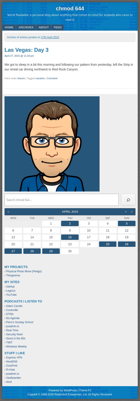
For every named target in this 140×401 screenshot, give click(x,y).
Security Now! (14, 334)
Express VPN (14, 357)
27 (13, 251)
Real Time (12, 330)
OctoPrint (11, 365)
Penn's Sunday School (19, 322)
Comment (52, 78)
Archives (25, 27)
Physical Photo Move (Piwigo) (24, 271)
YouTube (11, 294)
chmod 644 (70, 8)
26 (127, 244)
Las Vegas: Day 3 (26, 50)
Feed (58, 27)
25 (107, 244)
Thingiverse (13, 275)
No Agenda (12, 318)
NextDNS (11, 361)
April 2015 (70, 211)
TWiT (9, 342)
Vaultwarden (13, 377)
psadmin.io (12, 326)
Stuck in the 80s (15, 338)
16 (70, 237)
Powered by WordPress (63, 390)
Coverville (12, 310)
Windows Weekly (16, 346)
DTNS (9, 314)
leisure (21, 78)
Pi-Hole (10, 369)
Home (9, 27)
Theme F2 (85, 390)
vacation (40, 78)
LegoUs (10, 290)
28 (32, 251)
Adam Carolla (14, 306)
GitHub (10, 286)
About (43, 27)
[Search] (128, 200)
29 (51, 251)
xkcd (9, 381)
